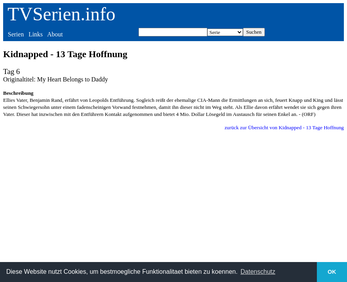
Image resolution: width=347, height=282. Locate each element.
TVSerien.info (61, 14)
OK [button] (332, 272)
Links (36, 34)
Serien (16, 34)
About (55, 34)
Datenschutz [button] (258, 271)
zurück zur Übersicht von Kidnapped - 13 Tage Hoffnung (284, 127)
